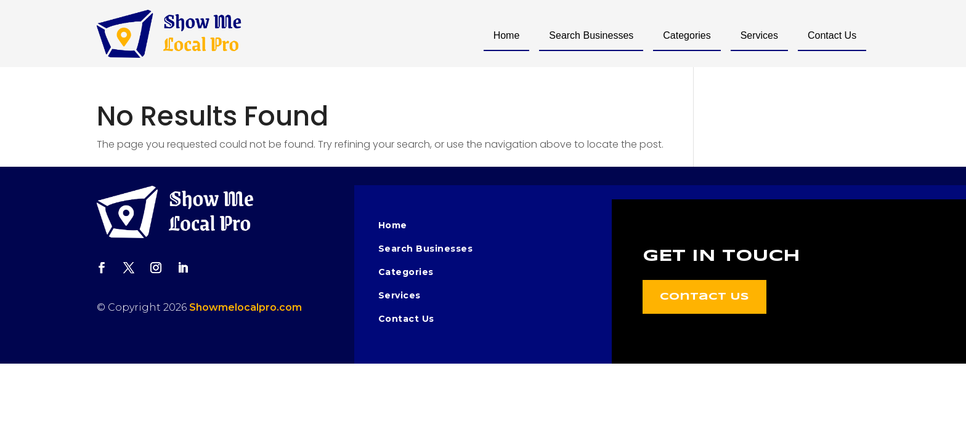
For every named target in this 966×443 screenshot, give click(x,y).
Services (759, 35)
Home (506, 35)
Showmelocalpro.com (245, 307)
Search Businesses (591, 35)
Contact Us (832, 35)
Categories (686, 35)
